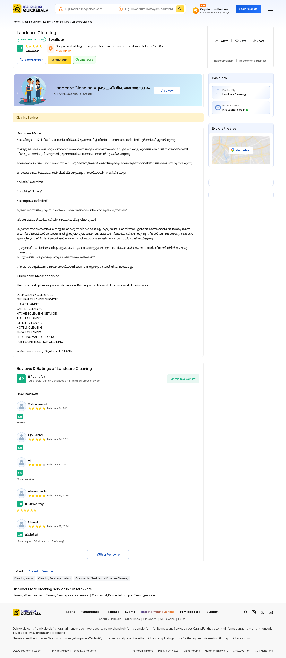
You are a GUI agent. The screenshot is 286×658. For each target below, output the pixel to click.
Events (130, 611)
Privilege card (190, 611)
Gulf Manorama (264, 650)
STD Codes (167, 619)
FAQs (181, 619)
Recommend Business (253, 60)
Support (212, 611)
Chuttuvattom (241, 650)
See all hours (57, 39)
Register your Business (157, 611)
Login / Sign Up (248, 8)
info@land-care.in (235, 109)
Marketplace (90, 611)
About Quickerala (110, 619)
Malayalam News (168, 650)
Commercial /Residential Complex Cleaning (102, 578)
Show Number (31, 59)
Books (70, 611)
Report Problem (223, 60)
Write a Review (183, 379)
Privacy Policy (60, 650)
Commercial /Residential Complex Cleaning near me (123, 595)
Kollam (47, 21)
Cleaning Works (23, 578)
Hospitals (112, 611)
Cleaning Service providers (54, 578)
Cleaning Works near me (27, 595)
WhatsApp (84, 60)
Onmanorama (191, 650)
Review (221, 40)
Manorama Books (142, 650)
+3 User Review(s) (108, 554)
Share (258, 40)
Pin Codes (149, 619)
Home (16, 21)
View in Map (63, 50)
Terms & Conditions (84, 650)
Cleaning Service (31, 21)
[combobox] (89, 9)
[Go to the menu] (271, 9)
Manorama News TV (216, 650)
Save (240, 41)
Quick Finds (132, 619)
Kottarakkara (61, 21)
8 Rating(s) (32, 50)
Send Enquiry (59, 59)
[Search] (180, 8)
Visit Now (167, 90)
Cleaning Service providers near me (67, 595)
